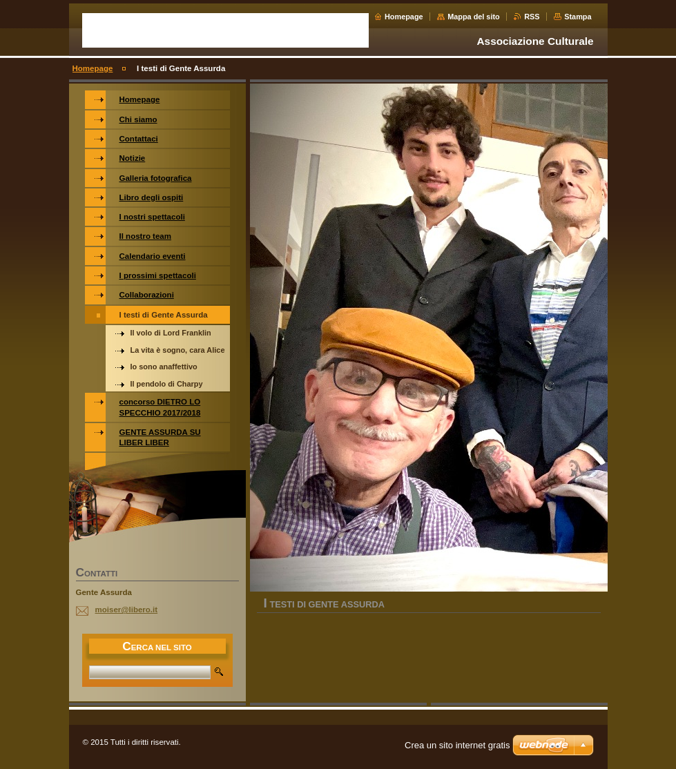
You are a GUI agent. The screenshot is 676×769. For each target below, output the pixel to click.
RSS (531, 16)
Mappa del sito (473, 16)
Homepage (404, 16)
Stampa (577, 16)
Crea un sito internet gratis (457, 745)
